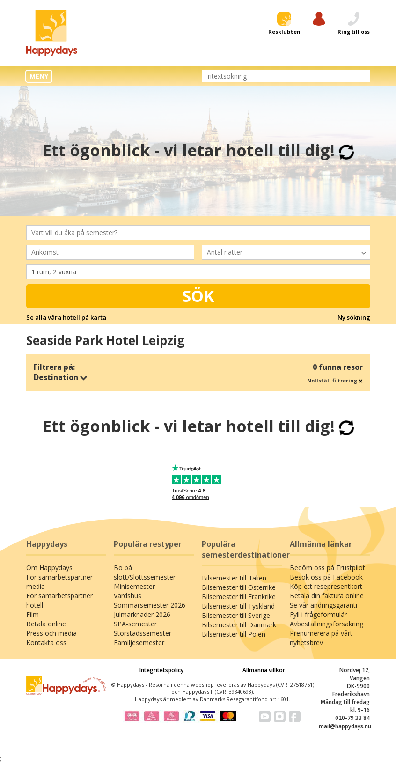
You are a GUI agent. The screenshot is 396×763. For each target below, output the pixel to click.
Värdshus (127, 595)
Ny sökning (353, 317)
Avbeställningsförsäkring (326, 623)
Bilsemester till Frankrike (239, 596)
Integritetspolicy (161, 670)
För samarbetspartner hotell (59, 600)
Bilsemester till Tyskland (238, 606)
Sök (198, 296)
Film (32, 614)
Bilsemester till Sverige (236, 615)
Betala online (46, 623)
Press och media (51, 633)
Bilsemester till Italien (234, 577)
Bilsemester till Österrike (239, 587)
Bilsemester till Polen (233, 634)
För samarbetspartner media (59, 581)
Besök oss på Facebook (326, 576)
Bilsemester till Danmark (239, 624)
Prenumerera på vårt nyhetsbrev (321, 638)
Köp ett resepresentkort (326, 586)
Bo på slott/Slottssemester (145, 572)
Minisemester (134, 586)
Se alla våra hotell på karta (66, 317)
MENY (38, 76)
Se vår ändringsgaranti (323, 605)
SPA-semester (135, 623)
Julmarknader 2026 (142, 614)
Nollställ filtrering (335, 380)
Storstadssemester (142, 633)
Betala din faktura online (327, 595)
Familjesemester (139, 642)
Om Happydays (49, 567)
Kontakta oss (46, 642)
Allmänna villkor (263, 670)
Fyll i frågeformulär (318, 614)
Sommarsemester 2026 (149, 605)
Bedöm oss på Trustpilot (327, 567)
